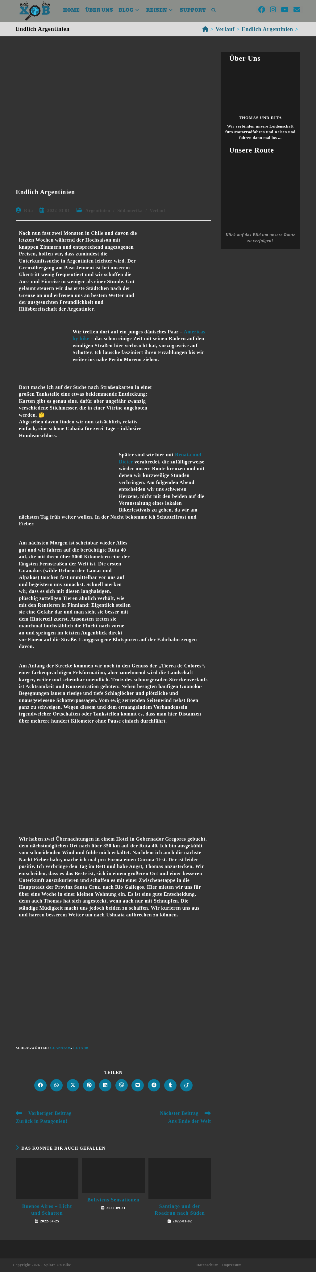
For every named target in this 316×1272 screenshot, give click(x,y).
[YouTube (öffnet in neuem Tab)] (284, 9)
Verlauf (157, 210)
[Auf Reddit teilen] (154, 1085)
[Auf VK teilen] (137, 1085)
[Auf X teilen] (73, 1085)
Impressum (232, 1265)
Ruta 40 (80, 1048)
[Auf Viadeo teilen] (186, 1085)
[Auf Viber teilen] (121, 1085)
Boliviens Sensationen (113, 1199)
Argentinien (97, 210)
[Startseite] (205, 29)
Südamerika (130, 210)
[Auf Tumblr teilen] (170, 1085)
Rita (28, 210)
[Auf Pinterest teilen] (89, 1085)
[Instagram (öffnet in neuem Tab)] (273, 9)
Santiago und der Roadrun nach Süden (180, 1210)
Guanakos (60, 1048)
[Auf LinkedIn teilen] (105, 1085)
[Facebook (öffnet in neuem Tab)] (262, 9)
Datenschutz (207, 1265)
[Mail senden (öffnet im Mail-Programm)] (297, 9)
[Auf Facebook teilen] (40, 1085)
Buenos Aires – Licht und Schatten (47, 1210)
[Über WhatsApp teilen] (56, 1085)
